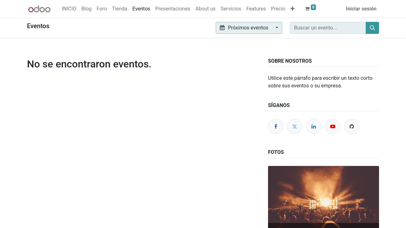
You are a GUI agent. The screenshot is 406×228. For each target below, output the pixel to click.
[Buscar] (372, 28)
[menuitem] (69, 9)
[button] (292, 9)
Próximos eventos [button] (245, 28)
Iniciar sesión (361, 9)
